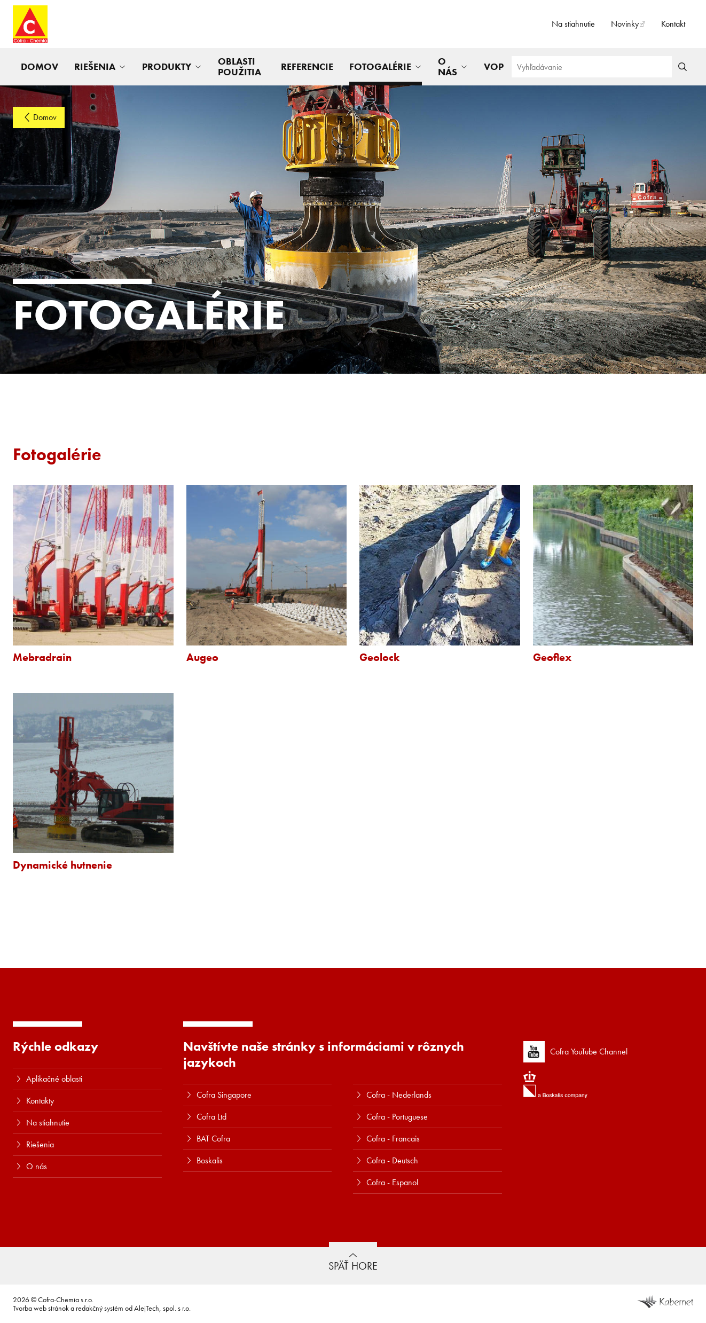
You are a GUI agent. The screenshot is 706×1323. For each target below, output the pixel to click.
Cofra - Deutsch (392, 1160)
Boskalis (210, 1160)
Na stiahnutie (573, 23)
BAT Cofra (213, 1138)
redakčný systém (99, 1308)
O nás (447, 66)
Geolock (379, 657)
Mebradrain (42, 657)
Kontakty (40, 1100)
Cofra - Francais (393, 1138)
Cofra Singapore (224, 1094)
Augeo (202, 657)
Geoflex (552, 657)
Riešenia (94, 66)
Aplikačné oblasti (54, 1078)
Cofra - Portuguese (397, 1116)
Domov (39, 66)
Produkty (166, 66)
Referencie (307, 66)
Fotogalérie (380, 66)
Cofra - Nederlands (399, 1094)
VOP (494, 66)
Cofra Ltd (211, 1116)
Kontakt (673, 23)
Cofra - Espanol (392, 1182)
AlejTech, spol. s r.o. (162, 1308)
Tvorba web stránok (41, 1308)
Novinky (625, 23)
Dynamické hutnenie (62, 865)
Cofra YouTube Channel (575, 1051)
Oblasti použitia (239, 66)
